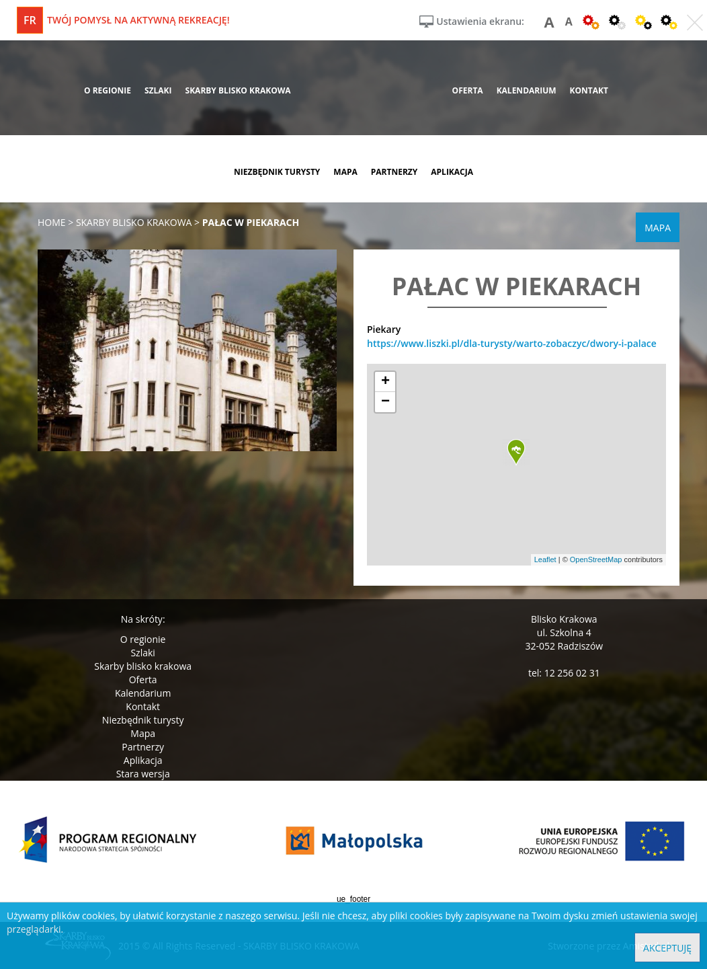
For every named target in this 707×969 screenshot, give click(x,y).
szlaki (158, 90)
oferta (467, 90)
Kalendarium (143, 693)
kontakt (589, 90)
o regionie (107, 90)
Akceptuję (667, 947)
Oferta (143, 679)
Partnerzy (143, 746)
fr (30, 20)
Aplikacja (143, 760)
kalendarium (526, 90)
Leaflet (545, 559)
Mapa (142, 733)
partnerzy (394, 172)
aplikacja (452, 172)
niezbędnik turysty (277, 172)
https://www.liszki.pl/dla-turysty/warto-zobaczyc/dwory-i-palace (512, 343)
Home (52, 222)
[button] (516, 452)
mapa (345, 172)
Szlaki (142, 652)
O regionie (143, 639)
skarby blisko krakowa (238, 90)
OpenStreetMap (596, 559)
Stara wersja (143, 773)
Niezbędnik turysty (143, 719)
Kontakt (143, 706)
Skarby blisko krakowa (143, 666)
